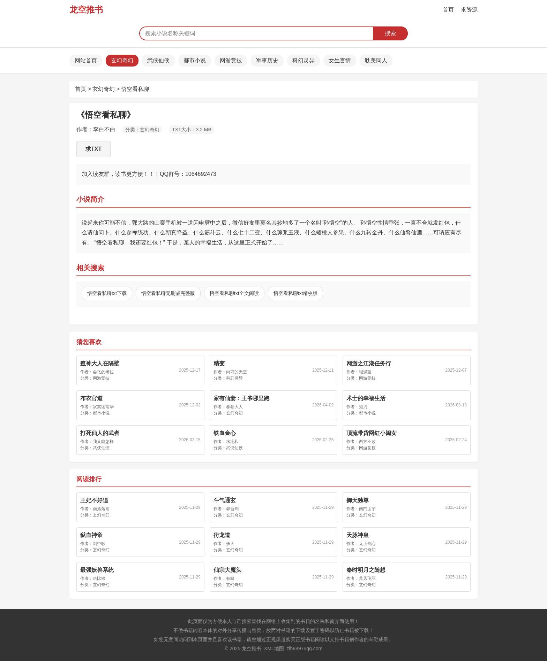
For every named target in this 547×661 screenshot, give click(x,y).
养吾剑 (232, 508)
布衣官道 (91, 398)
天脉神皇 (357, 535)
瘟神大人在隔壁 (99, 363)
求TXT (93, 149)
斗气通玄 (224, 500)
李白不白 (104, 129)
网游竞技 (231, 60)
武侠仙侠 (158, 60)
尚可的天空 (236, 372)
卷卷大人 (234, 406)
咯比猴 (99, 578)
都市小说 (194, 60)
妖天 (230, 543)
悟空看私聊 (135, 89)
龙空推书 (86, 9)
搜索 (390, 33)
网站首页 (86, 60)
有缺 (230, 578)
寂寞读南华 (103, 406)
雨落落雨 (101, 508)
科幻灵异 (303, 60)
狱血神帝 (91, 535)
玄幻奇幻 (122, 60)
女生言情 (340, 60)
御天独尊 (357, 500)
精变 (219, 363)
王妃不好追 (94, 500)
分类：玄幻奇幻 (142, 129)
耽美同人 (376, 60)
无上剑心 (367, 543)
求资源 (469, 10)
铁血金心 (224, 433)
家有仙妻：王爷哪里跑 (241, 398)
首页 (448, 10)
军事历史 (267, 60)
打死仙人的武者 (99, 433)
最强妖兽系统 (97, 570)
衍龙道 (221, 535)
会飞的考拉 (103, 372)
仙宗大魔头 (227, 570)
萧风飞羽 (367, 578)
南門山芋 (367, 508)
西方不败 (367, 441)
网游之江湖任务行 (368, 363)
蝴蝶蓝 (365, 372)
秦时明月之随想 (365, 570)
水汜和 (232, 441)
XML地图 (274, 648)
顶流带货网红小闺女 (371, 433)
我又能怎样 (103, 441)
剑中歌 (99, 543)
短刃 (363, 406)
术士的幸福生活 (365, 398)
